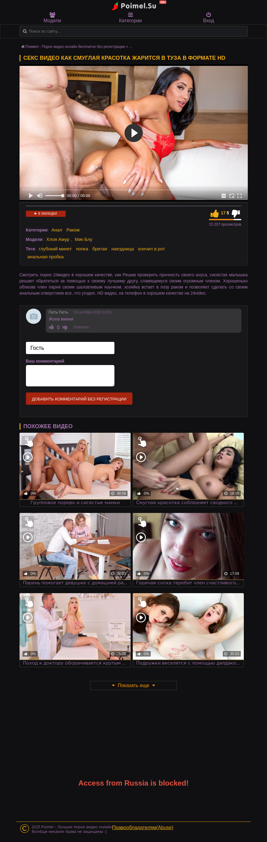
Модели (52, 17)
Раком (73, 229)
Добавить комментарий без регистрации (79, 399)
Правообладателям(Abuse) (143, 827)
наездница (122, 248)
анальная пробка (45, 256)
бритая (99, 248)
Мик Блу (83, 239)
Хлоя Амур (57, 239)
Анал (56, 229)
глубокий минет (55, 248)
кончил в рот (151, 248)
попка (82, 248)
